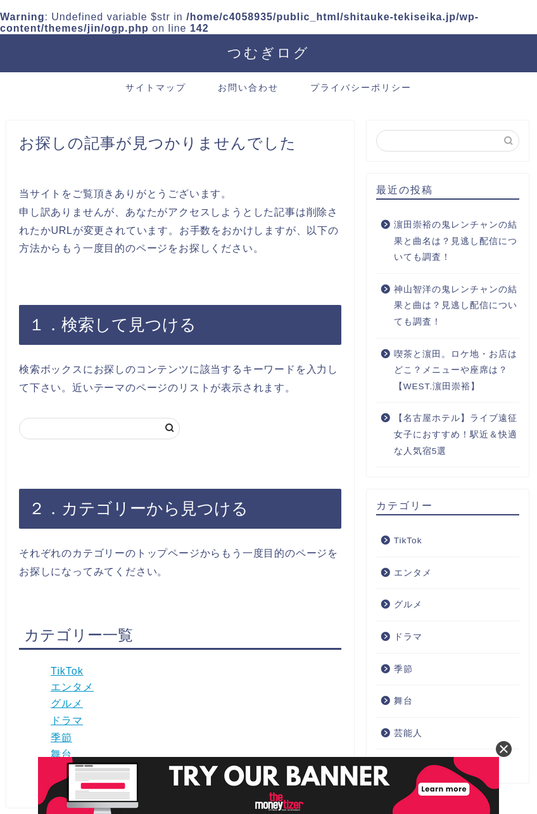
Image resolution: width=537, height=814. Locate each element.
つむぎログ (268, 52)
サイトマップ (155, 87)
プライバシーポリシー (361, 87)
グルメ (67, 703)
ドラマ (67, 720)
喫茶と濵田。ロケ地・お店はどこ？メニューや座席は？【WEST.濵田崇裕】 (455, 370)
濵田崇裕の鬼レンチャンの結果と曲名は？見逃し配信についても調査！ (455, 241)
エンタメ (72, 687)
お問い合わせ (248, 87)
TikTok (67, 671)
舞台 (61, 754)
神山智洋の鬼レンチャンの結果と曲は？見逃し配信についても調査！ (455, 305)
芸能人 (408, 733)
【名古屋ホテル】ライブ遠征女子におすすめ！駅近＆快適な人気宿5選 (455, 434)
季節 (61, 737)
